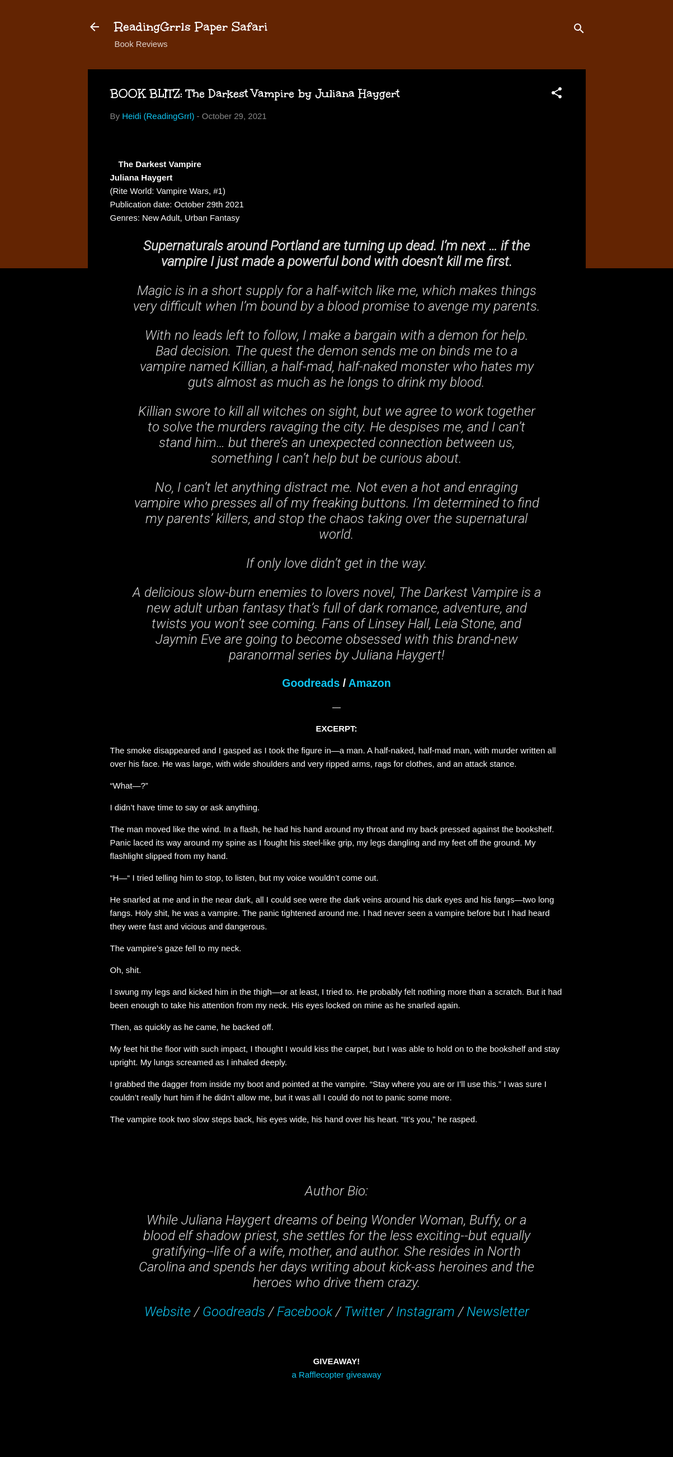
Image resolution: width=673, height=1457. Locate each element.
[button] (556, 94)
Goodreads (311, 683)
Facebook (304, 1312)
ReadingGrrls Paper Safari (191, 26)
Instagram (425, 1312)
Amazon (370, 683)
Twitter (364, 1312)
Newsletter (498, 1312)
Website (167, 1312)
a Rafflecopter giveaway (337, 1374)
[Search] (579, 30)
